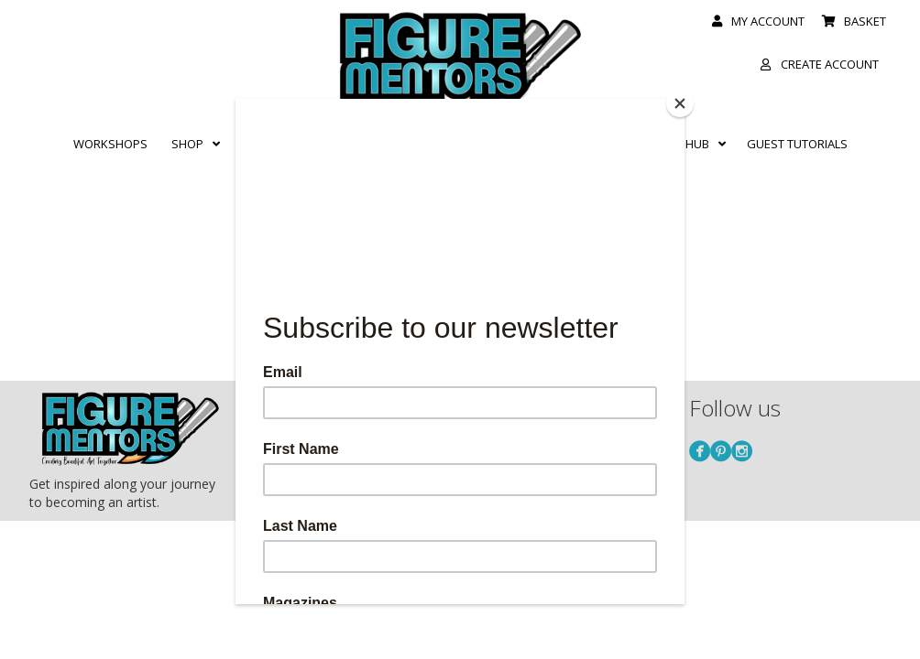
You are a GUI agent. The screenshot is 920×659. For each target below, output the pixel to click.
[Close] (680, 103)
